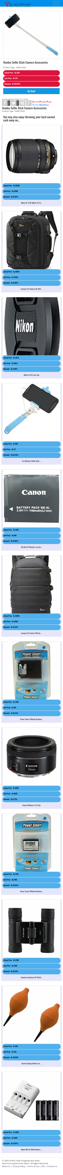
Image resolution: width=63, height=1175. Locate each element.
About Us (6, 1166)
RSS (43, 1166)
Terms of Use (33, 1166)
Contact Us (52, 1166)
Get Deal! (31, 91)
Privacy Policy (19, 1166)
